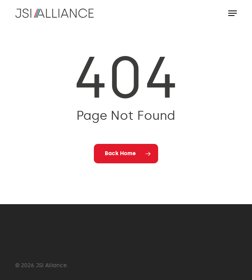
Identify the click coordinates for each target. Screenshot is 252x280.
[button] (232, 13)
